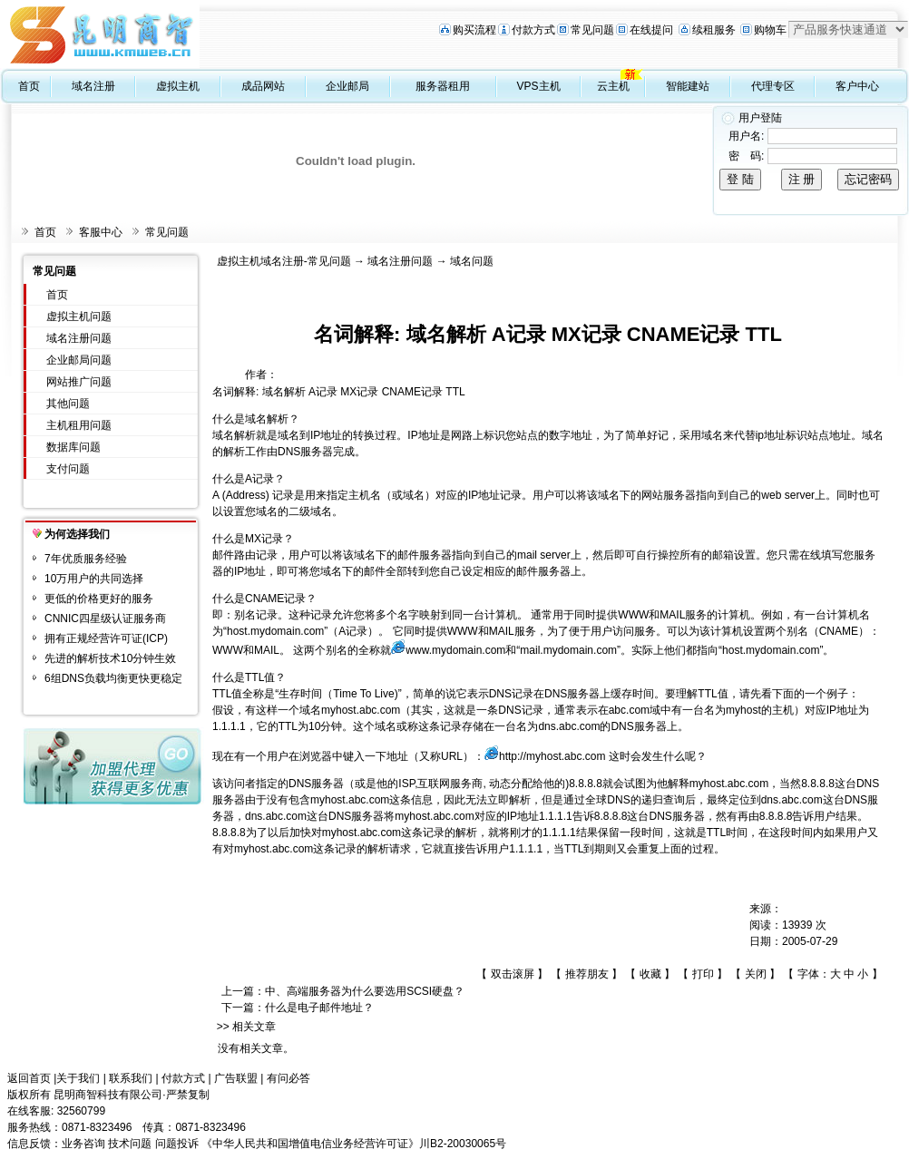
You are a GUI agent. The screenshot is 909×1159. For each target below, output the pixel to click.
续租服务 (714, 30)
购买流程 (474, 30)
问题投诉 (177, 1143)
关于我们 (78, 1078)
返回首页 (29, 1078)
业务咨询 (83, 1143)
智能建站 (687, 86)
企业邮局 (347, 86)
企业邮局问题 (79, 360)
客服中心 (100, 232)
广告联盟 (236, 1078)
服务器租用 (442, 86)
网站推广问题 (79, 381)
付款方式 (533, 30)
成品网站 (263, 86)
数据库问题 (73, 447)
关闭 (756, 974)
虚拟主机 (178, 86)
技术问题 (130, 1143)
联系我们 (130, 1078)
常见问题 (592, 30)
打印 (703, 974)
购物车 (770, 30)
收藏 (650, 974)
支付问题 (68, 469)
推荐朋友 (587, 974)
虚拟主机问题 (79, 316)
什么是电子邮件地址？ (319, 1007)
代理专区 (773, 86)
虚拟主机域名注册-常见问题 (284, 261)
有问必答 (288, 1078)
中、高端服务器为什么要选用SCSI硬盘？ (364, 991)
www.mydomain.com (455, 650)
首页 (29, 86)
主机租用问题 (79, 425)
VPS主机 (539, 86)
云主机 (613, 86)
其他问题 (68, 403)
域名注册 (93, 86)
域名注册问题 (79, 338)
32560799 (81, 1111)
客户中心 (857, 86)
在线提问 (651, 30)
